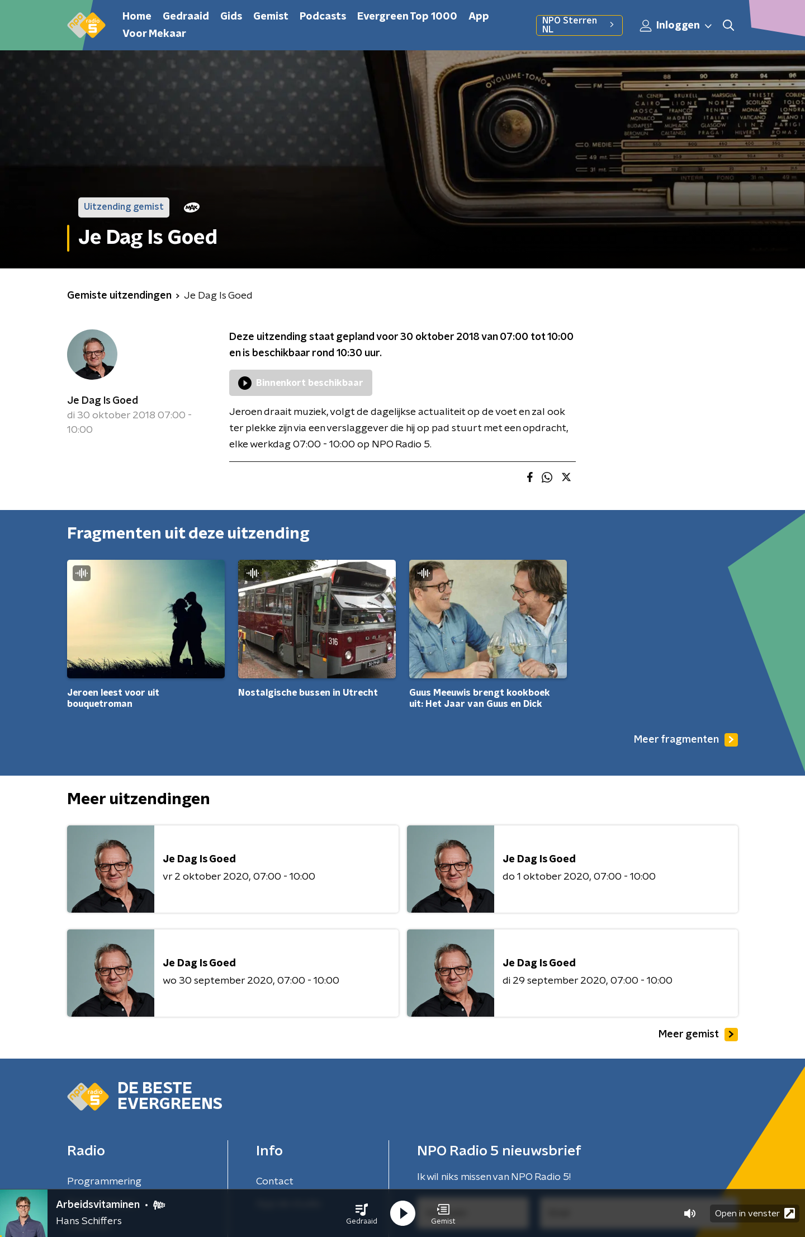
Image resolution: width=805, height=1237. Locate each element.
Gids (231, 17)
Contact (274, 1182)
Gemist (270, 17)
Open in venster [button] (755, 1213)
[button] (362, 1213)
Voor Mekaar (154, 34)
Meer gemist (698, 1034)
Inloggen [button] (676, 26)
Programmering (104, 1182)
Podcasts (323, 17)
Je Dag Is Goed (102, 401)
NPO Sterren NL (579, 25)
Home (136, 17)
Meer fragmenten (686, 740)
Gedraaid (186, 17)
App (478, 17)
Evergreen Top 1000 (407, 17)
